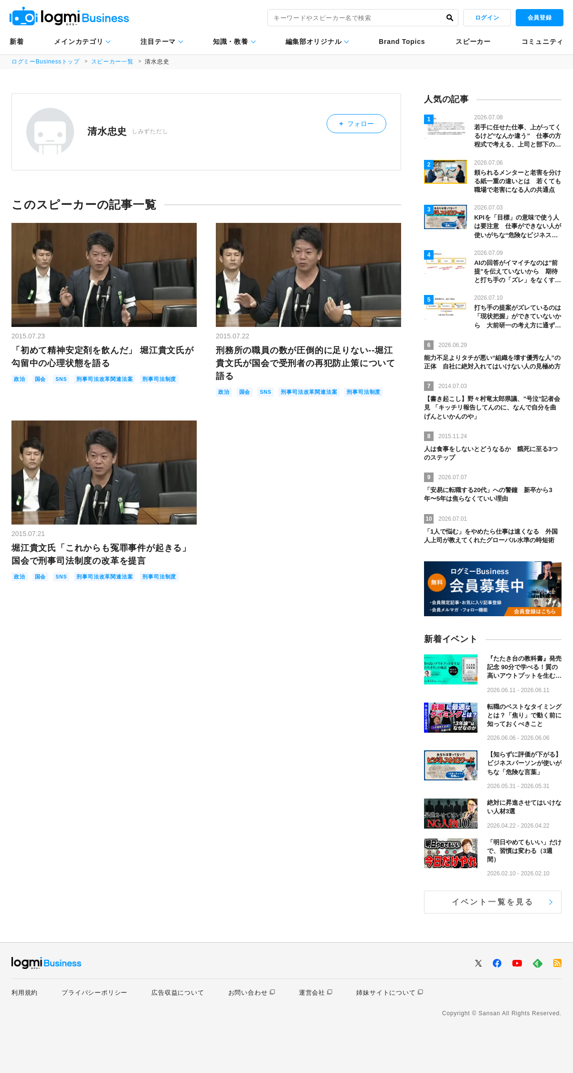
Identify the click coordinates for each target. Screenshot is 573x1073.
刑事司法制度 (33, 391)
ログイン (487, 17)
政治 (20, 379)
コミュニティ (542, 41)
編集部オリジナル (314, 41)
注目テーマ (158, 41)
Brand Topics (402, 41)
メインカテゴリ (78, 41)
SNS (66, 379)
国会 (43, 379)
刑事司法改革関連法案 (116, 379)
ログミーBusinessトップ (46, 61)
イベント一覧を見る (493, 902)
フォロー (362, 122)
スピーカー (473, 41)
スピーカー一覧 (113, 61)
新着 (16, 41)
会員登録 (540, 17)
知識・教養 (230, 41)
